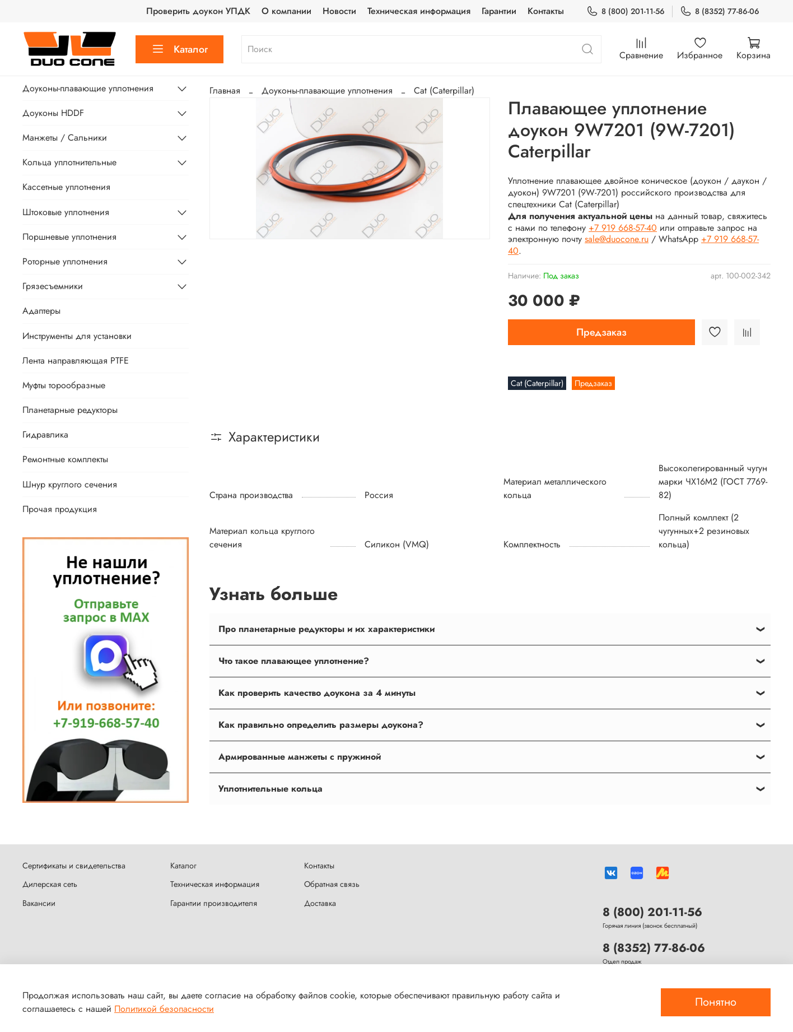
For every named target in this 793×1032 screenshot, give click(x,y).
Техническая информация (418, 10)
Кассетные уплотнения (66, 186)
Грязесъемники (52, 286)
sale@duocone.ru (617, 239)
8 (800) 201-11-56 (625, 11)
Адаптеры (41, 310)
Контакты (546, 10)
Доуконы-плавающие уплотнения (327, 90)
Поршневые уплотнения (69, 236)
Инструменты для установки (77, 335)
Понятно (715, 1002)
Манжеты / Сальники (64, 137)
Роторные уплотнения (65, 261)
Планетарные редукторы (70, 409)
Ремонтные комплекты (65, 459)
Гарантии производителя (213, 903)
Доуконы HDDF (53, 112)
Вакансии (38, 903)
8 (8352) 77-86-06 (719, 11)
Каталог (179, 49)
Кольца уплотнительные (69, 162)
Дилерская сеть (49, 884)
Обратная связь (332, 884)
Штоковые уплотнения (65, 212)
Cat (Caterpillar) (444, 90)
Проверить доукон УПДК (198, 10)
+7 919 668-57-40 (623, 227)
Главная (224, 90)
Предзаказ (601, 332)
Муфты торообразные (63, 385)
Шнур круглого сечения (69, 484)
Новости (339, 10)
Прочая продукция (59, 509)
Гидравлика (45, 434)
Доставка (320, 903)
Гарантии (499, 10)
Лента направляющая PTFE (75, 360)
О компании (286, 10)
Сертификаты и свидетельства (73, 865)
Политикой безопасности (164, 1008)
